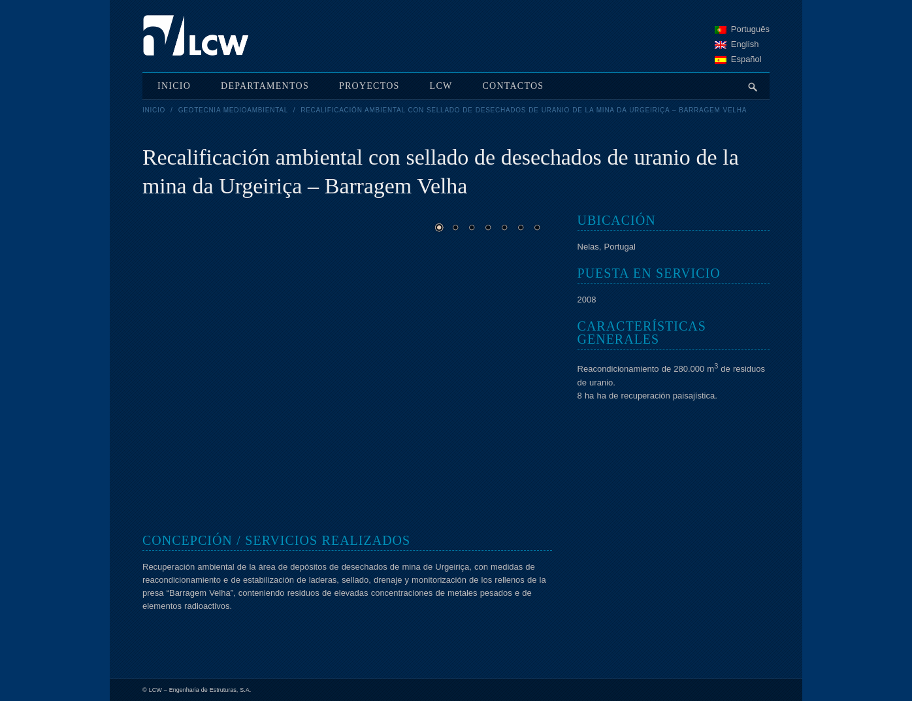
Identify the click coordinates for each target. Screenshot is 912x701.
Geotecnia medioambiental (233, 110)
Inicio (153, 110)
